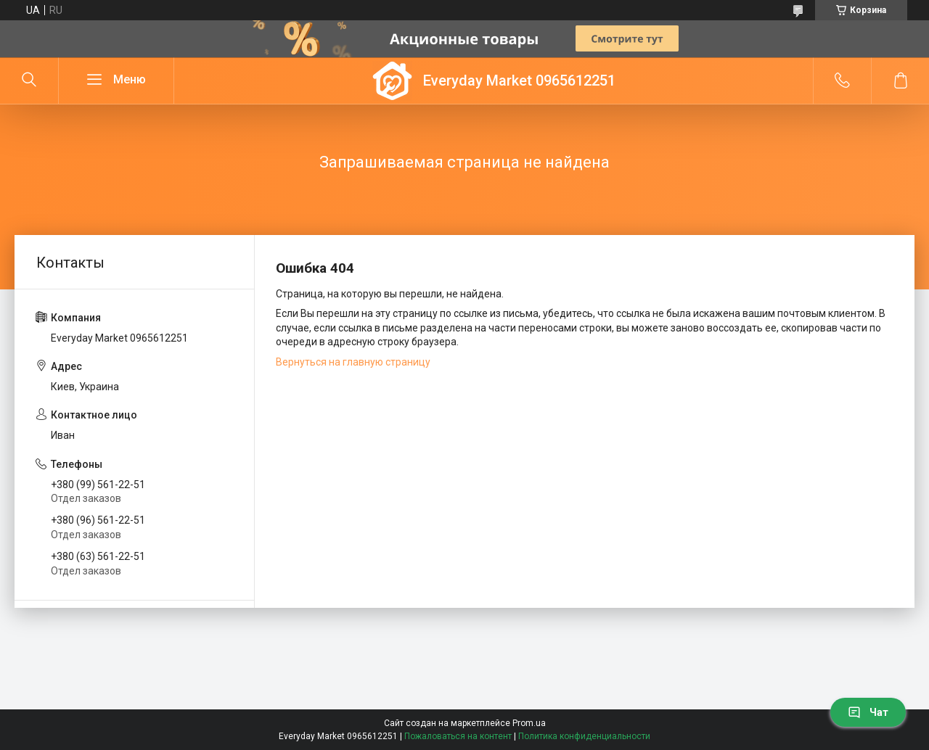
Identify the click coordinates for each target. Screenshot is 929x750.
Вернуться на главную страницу (353, 362)
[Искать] (29, 80)
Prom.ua (529, 723)
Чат (868, 712)
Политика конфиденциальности (584, 736)
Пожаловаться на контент (458, 736)
